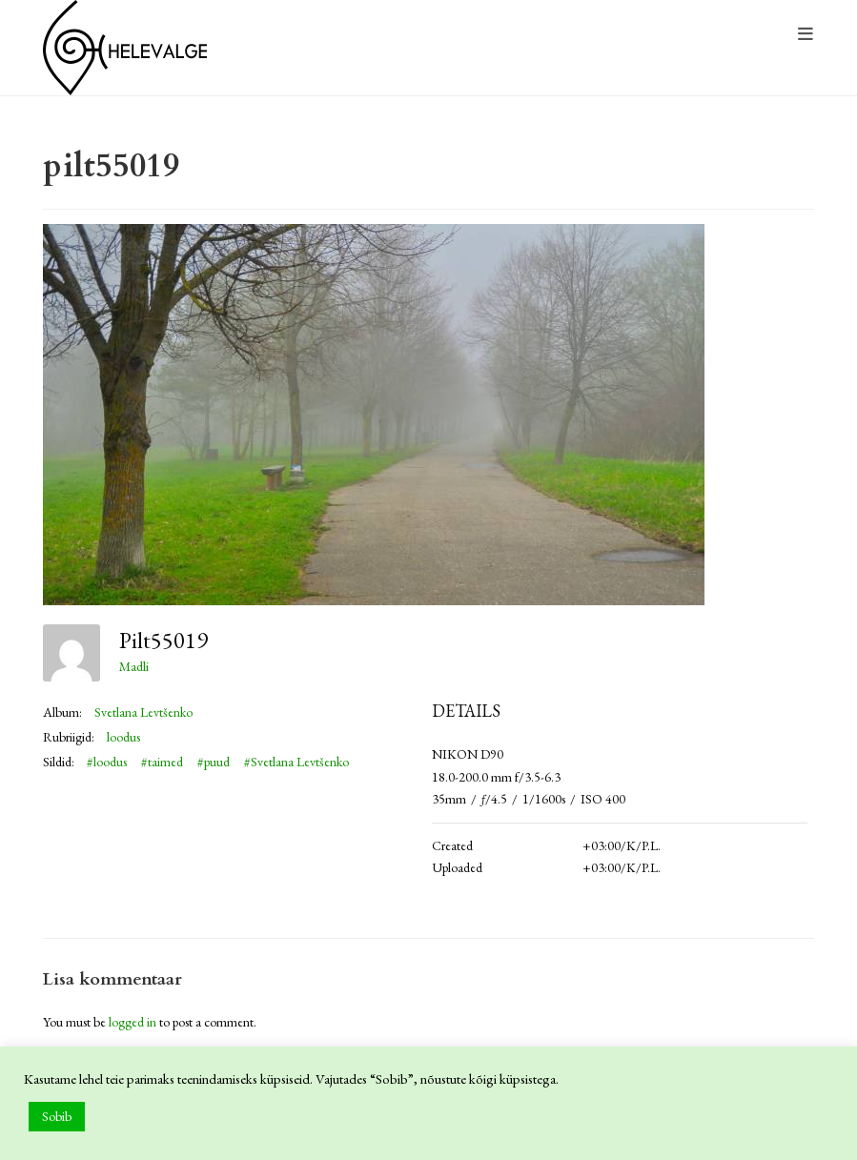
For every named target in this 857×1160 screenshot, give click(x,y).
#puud (213, 761)
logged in (132, 1021)
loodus (123, 736)
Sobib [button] (56, 1116)
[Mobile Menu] (806, 35)
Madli (134, 666)
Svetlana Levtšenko (143, 712)
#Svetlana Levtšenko (296, 761)
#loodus (107, 761)
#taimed (162, 761)
